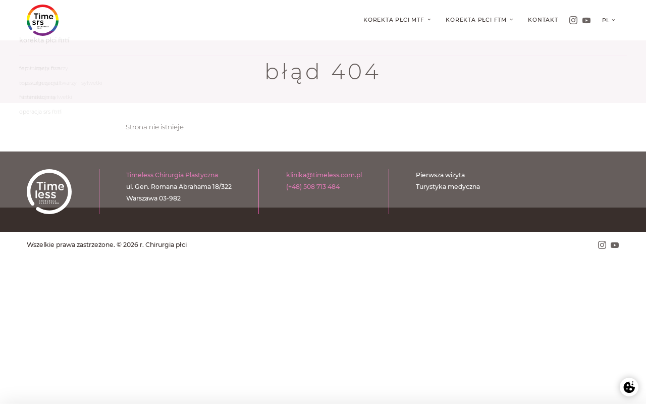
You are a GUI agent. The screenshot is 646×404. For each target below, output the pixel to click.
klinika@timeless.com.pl (324, 175)
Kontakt (543, 20)
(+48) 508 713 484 (313, 186)
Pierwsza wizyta (440, 175)
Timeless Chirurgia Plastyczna (172, 175)
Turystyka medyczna (448, 186)
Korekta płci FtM (477, 20)
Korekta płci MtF (394, 20)
